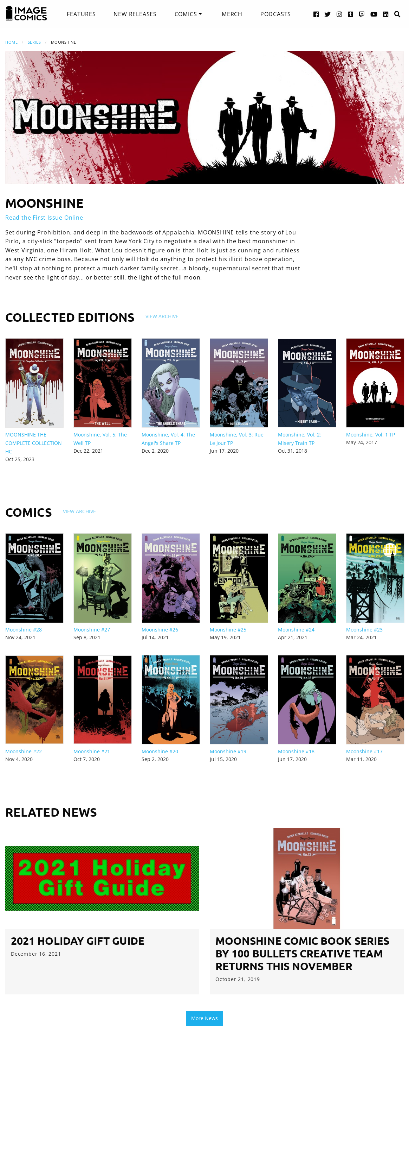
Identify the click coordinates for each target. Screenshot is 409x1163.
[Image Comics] (26, 13)
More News (204, 1018)
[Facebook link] (316, 14)
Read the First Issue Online (44, 217)
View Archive (161, 316)
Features (81, 14)
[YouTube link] (374, 14)
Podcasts (275, 14)
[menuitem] (81, 14)
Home (11, 42)
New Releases (135, 14)
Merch (232, 14)
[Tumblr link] (350, 14)
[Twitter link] (327, 14)
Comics (186, 14)
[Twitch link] (362, 14)
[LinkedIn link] (386, 14)
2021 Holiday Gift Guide (77, 940)
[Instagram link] (339, 14)
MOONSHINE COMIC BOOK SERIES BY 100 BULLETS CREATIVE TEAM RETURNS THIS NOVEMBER (302, 953)
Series (34, 42)
